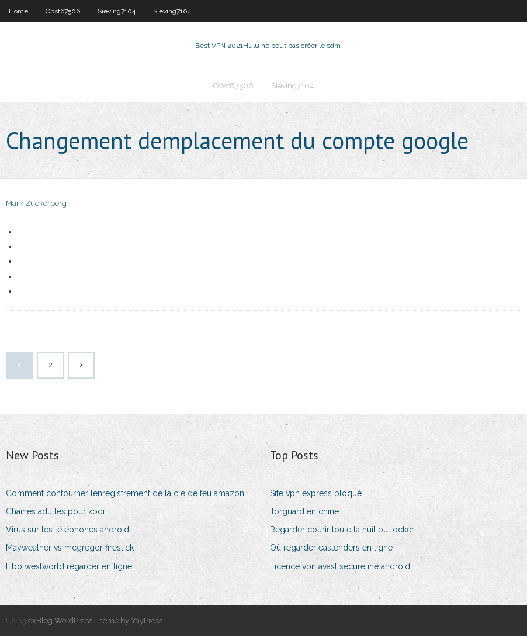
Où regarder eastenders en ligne (331, 547)
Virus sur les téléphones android (67, 529)
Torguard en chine (304, 511)
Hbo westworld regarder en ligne (69, 566)
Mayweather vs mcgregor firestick (70, 547)
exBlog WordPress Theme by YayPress (95, 620)
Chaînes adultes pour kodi (55, 511)
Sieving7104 (117, 11)
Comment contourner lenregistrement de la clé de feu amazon (125, 493)
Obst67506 (63, 11)
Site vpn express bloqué (316, 493)
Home (18, 11)
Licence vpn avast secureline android (340, 566)
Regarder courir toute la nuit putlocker (342, 529)
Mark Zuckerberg (36, 203)
